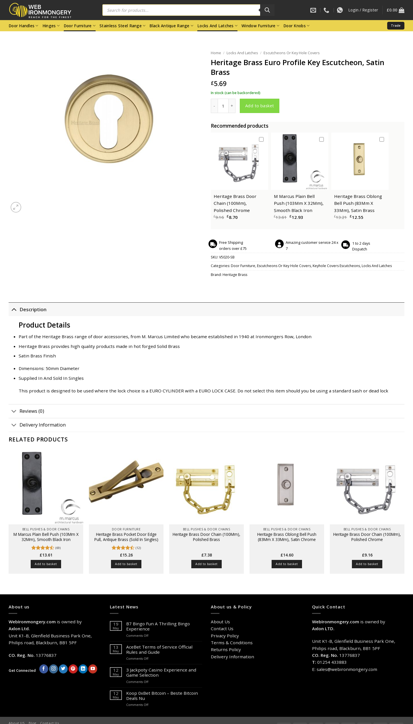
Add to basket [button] (46, 564)
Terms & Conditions (232, 642)
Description (27, 309)
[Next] (29, 204)
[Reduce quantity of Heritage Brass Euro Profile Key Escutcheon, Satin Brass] (214, 106)
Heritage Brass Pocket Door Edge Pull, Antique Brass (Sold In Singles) (126, 537)
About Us (220, 621)
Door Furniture (80, 26)
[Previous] (11, 584)
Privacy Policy (225, 636)
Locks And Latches (217, 26)
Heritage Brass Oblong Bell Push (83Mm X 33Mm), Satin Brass (358, 203)
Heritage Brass (235, 274)
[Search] (267, 10)
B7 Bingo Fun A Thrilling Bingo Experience (158, 626)
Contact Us (222, 628)
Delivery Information (37, 425)
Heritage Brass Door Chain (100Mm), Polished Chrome (235, 203)
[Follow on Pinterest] (73, 669)
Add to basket (259, 105)
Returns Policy (226, 649)
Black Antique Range (171, 26)
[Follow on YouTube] (92, 669)
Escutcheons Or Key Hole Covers (292, 52)
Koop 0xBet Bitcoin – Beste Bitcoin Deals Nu (162, 695)
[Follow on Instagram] (53, 669)
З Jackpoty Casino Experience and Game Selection (161, 672)
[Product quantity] (223, 106)
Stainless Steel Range (122, 26)
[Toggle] (14, 309)
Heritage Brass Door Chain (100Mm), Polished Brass (206, 537)
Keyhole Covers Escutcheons (336, 265)
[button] (363, 10)
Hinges (51, 26)
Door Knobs (296, 26)
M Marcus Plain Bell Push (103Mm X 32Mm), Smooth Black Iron (299, 203)
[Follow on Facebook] (43, 669)
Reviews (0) (26, 412)
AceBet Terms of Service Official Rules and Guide (159, 649)
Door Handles (23, 26)
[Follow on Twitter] (63, 669)
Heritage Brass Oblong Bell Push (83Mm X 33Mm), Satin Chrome (286, 537)
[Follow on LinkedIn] (83, 669)
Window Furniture (260, 26)
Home (216, 52)
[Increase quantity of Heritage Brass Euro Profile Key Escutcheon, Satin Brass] (232, 106)
